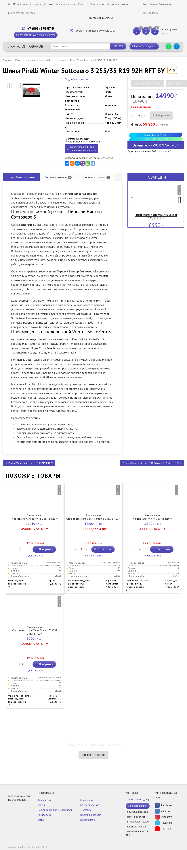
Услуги (41, 805)
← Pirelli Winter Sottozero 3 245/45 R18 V (29, 463)
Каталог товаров (25, 46)
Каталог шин (44, 800)
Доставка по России (156, 135)
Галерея (30, 12)
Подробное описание (77, 79)
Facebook (163, 805)
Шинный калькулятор (144, 46)
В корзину (161, 115)
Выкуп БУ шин (150, 4)
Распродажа (44, 814)
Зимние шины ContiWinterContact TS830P (34, 630)
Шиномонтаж (97, 4)
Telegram (163, 822)
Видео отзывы (16, 12)
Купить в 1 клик (34, 555)
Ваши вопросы (150, 12)
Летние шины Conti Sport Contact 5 (93, 517)
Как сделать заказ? (91, 805)
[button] (132, 202)
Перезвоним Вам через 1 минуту (35, 35)
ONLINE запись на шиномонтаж (24, 4)
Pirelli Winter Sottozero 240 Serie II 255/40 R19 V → (152, 463)
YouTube (163, 828)
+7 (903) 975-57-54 (41, 28)
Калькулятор (87, 800)
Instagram (163, 816)
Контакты (83, 4)
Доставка (48, 4)
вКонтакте (163, 811)
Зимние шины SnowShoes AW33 (35, 517)
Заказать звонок (93, 755)
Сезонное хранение (117, 4)
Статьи (41, 819)
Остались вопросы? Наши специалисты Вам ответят (84, 140)
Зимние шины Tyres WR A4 (152, 517)
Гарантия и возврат (66, 4)
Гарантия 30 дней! (156, 139)
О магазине (165, 4)
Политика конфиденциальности (55, 809)
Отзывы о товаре (58, 177)
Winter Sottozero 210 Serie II (156, 216)
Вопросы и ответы (96, 177)
